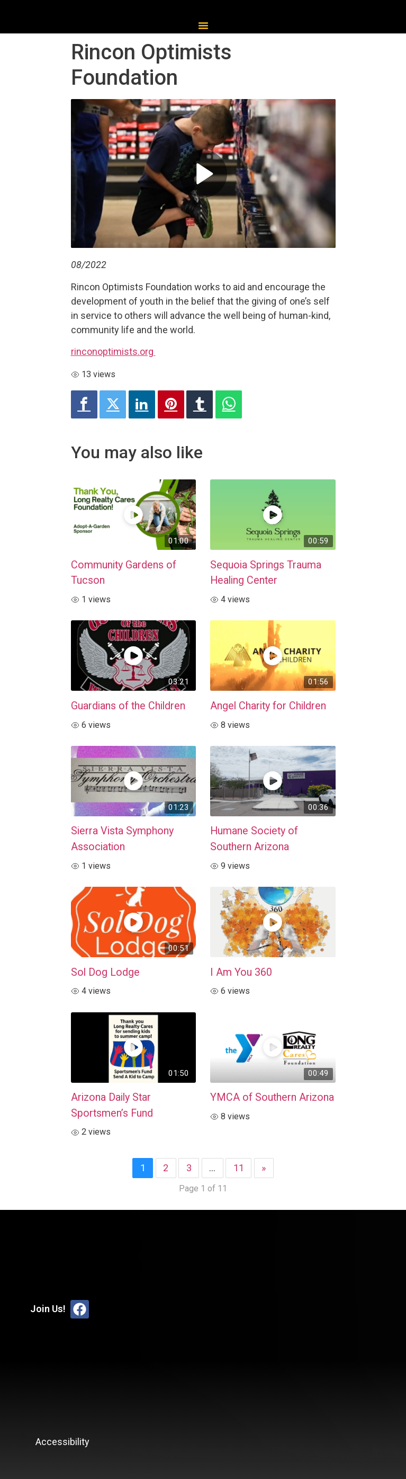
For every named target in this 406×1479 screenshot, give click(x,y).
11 (238, 1167)
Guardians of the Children (128, 706)
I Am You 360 (241, 972)
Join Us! (48, 1308)
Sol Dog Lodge (105, 972)
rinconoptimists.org (113, 351)
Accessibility (62, 1441)
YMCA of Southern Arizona (272, 1097)
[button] (203, 25)
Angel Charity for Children (268, 706)
